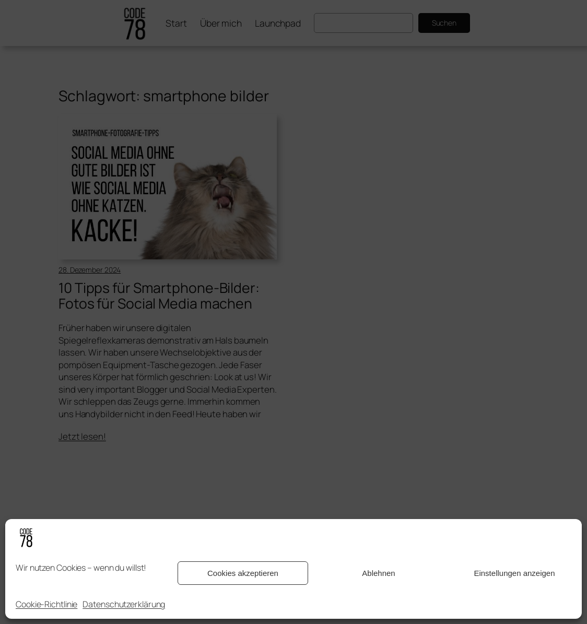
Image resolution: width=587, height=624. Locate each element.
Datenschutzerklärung (124, 604)
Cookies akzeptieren (242, 573)
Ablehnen (378, 573)
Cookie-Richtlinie (46, 604)
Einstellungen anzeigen (514, 573)
